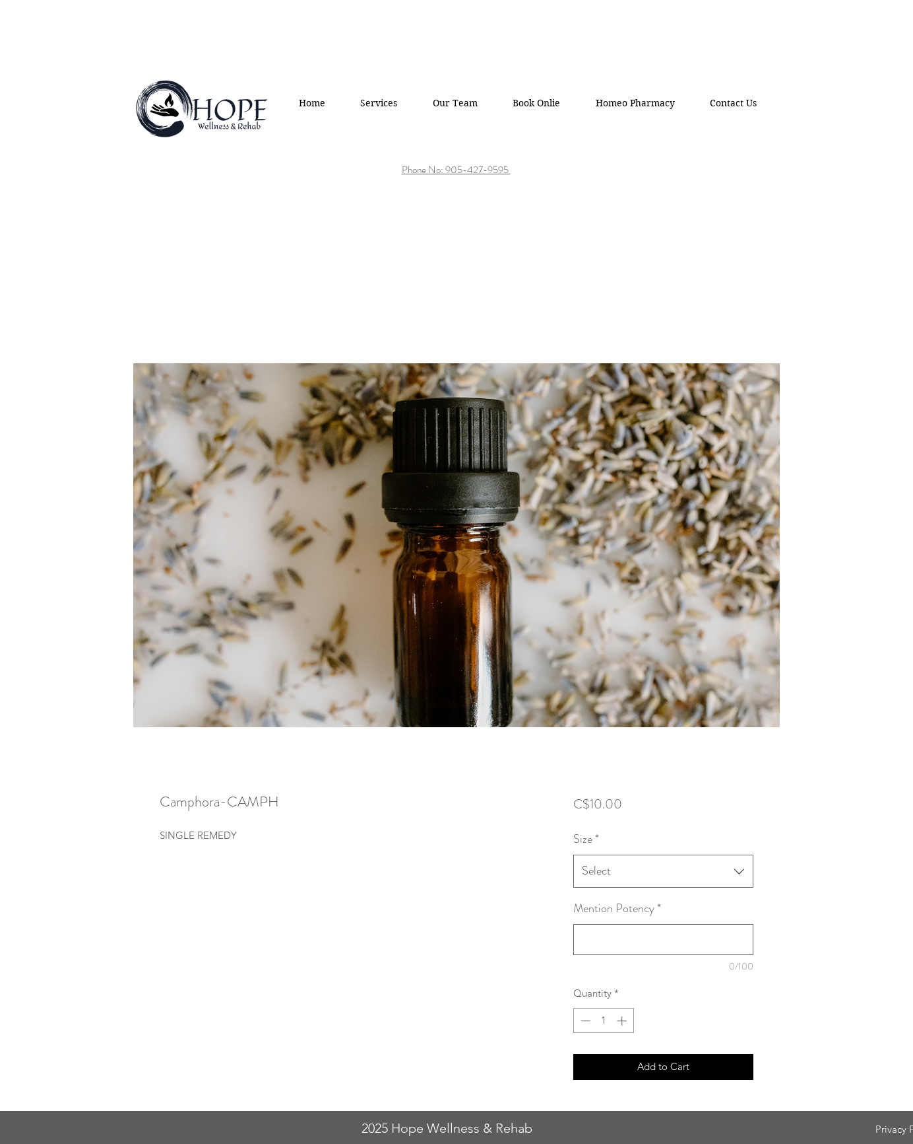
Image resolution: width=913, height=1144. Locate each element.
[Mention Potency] (663, 939)
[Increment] (623, 1021)
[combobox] (663, 871)
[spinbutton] (603, 1021)
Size (586, 838)
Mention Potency (617, 908)
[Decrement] (584, 1021)
